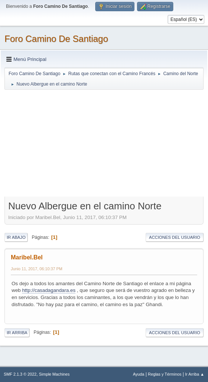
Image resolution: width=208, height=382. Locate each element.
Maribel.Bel (27, 257)
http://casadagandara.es (48, 290)
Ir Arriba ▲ (194, 374)
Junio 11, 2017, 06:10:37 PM (36, 269)
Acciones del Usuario (174, 237)
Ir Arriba (17, 332)
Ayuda (138, 374)
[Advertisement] (104, 142)
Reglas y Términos (164, 374)
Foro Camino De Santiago (56, 39)
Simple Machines (54, 374)
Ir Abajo (16, 237)
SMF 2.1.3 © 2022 (20, 374)
